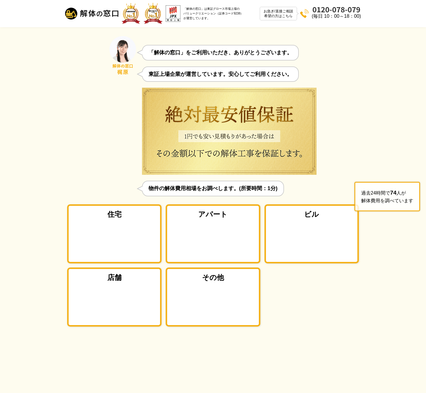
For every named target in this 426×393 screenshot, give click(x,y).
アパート (212, 214)
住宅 (114, 214)
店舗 (114, 277)
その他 (213, 277)
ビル (311, 214)
